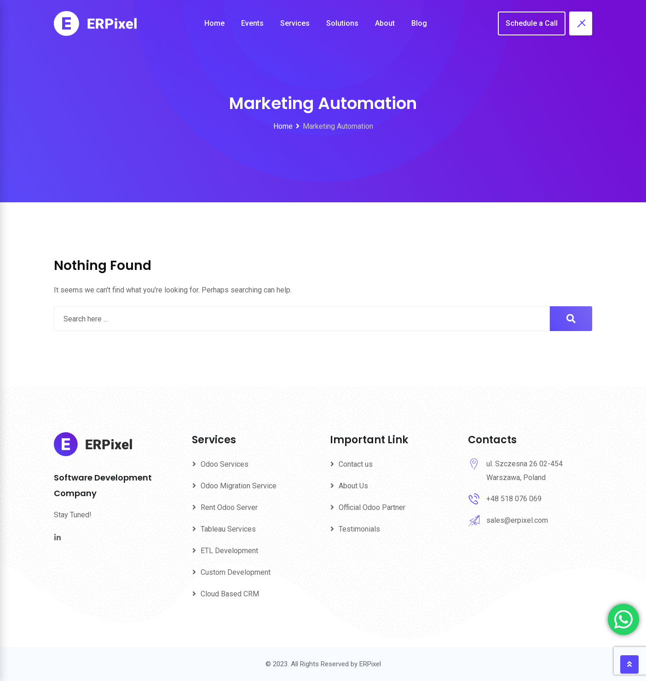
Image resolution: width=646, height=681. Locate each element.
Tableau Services (228, 529)
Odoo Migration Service (239, 485)
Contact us (356, 464)
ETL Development (229, 550)
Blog (419, 23)
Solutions (342, 23)
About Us (353, 485)
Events (252, 23)
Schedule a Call (532, 23)
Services (295, 23)
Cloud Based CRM (230, 593)
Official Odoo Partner (372, 507)
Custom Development (236, 572)
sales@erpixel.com (517, 520)
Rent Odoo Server (229, 507)
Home (214, 23)
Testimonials (359, 529)
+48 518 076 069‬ (514, 498)
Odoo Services (224, 464)
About (385, 23)
